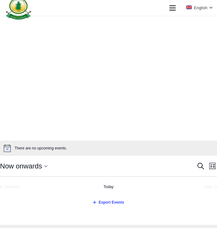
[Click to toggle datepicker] (23, 166)
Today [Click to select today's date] (108, 187)
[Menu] (172, 8)
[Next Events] (210, 187)
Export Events (108, 202)
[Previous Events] (10, 187)
